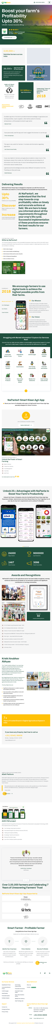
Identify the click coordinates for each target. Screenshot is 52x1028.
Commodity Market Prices (6, 989)
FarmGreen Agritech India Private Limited (25, 1023)
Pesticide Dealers (6, 996)
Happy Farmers (11, 556)
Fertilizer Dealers (5, 998)
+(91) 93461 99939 (39, 2)
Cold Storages (32, 355)
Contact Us (4, 1007)
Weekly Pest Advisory (20, 999)
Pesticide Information (20, 989)
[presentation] (25, 880)
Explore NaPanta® (26, 425)
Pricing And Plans (6, 1010)
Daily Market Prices (6, 985)
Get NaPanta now (42, 964)
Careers (31, 988)
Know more (9, 794)
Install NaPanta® (9, 38)
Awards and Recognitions (38, 619)
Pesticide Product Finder (19, 992)
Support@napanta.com (39, 1019)
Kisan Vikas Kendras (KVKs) (20, 381)
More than (38, 614)
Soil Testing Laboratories (18, 986)
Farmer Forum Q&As (37, 565)
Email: (31, 1019)
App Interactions (37, 556)
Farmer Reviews (11, 565)
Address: (30, 1008)
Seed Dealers (20, 367)
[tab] (7, 302)
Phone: (30, 1015)
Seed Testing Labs (19, 1001)
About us (29, 985)
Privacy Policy (5, 1012)
